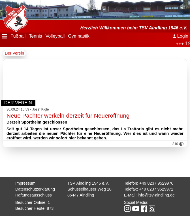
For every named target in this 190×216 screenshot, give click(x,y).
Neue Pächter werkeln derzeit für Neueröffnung (68, 115)
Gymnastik (78, 36)
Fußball (17, 36)
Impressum (25, 183)
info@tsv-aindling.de (156, 195)
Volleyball (55, 36)
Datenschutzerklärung (35, 189)
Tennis (35, 36)
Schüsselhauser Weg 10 (89, 189)
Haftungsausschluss (33, 195)
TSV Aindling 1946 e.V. (88, 183)
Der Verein (14, 53)
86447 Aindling (80, 195)
